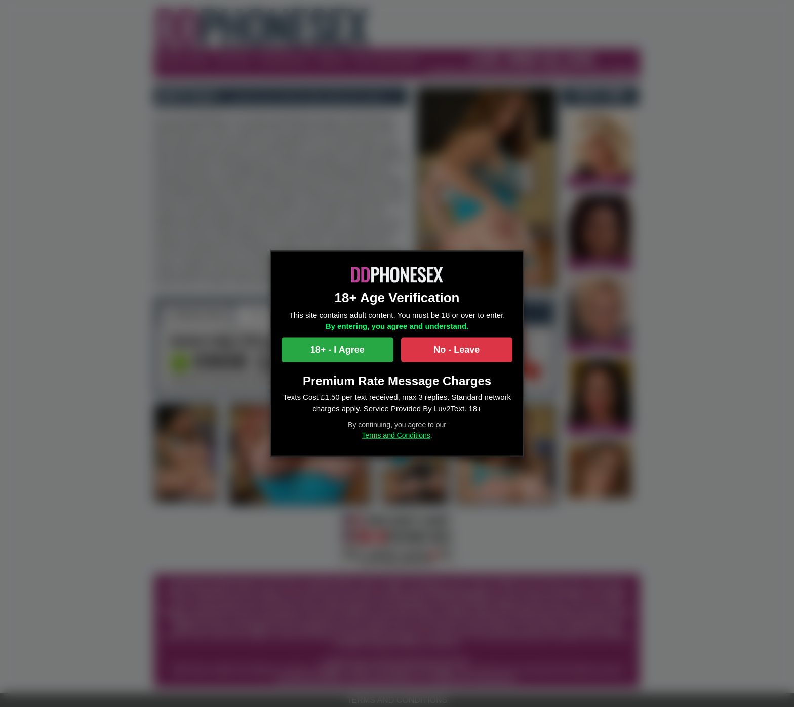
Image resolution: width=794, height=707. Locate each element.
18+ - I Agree (337, 349)
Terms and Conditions (396, 435)
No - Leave (456, 349)
